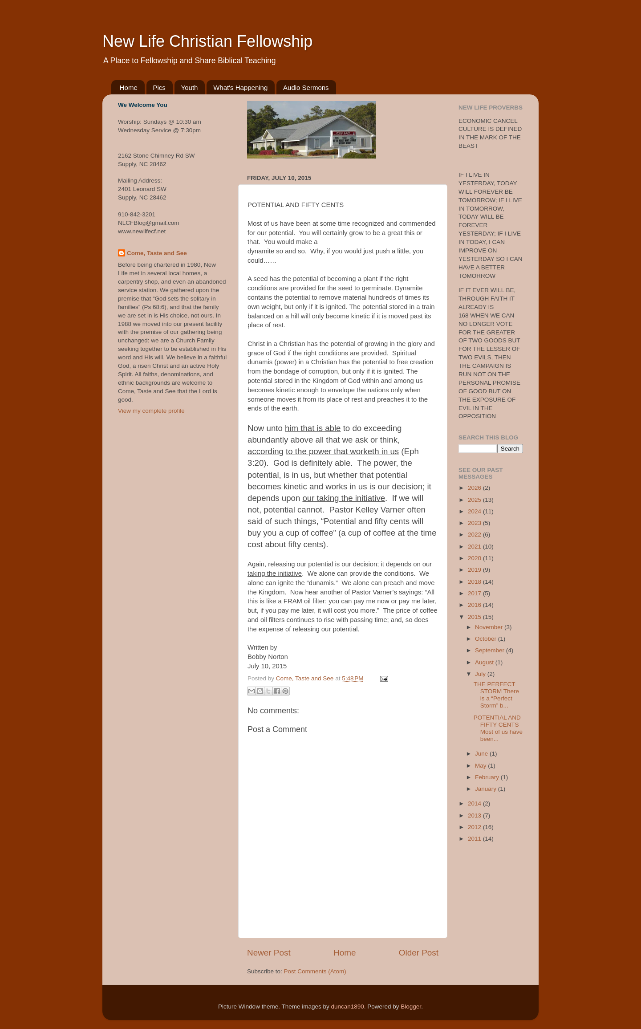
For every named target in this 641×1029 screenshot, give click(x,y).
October (486, 638)
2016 (475, 605)
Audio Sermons (306, 87)
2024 (475, 511)
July (481, 674)
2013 (475, 815)
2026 (475, 487)
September (490, 650)
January (486, 788)
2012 (475, 827)
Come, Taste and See (157, 253)
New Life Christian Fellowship (207, 41)
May (481, 765)
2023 (475, 523)
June (482, 753)
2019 (475, 569)
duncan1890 (347, 1006)
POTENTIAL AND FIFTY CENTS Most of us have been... (498, 728)
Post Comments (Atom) (315, 971)
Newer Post (269, 952)
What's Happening (240, 87)
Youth (189, 87)
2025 (475, 499)
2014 (475, 803)
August (485, 662)
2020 (475, 558)
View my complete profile (151, 410)
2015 (475, 617)
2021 (475, 546)
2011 (475, 838)
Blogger (411, 1006)
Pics (159, 87)
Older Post (418, 952)
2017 (475, 593)
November (489, 627)
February (488, 777)
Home (129, 87)
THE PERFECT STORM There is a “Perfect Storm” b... (496, 695)
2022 (475, 534)
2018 (475, 581)
